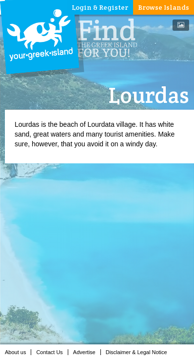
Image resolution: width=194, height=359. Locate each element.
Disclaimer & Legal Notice (139, 352)
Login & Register (100, 7)
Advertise (87, 352)
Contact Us (52, 352)
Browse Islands (163, 7)
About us (18, 352)
